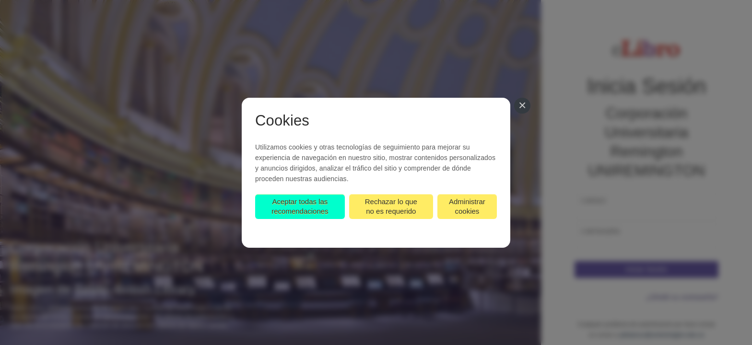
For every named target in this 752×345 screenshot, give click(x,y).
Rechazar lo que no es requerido (391, 206)
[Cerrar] (522, 106)
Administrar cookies (467, 206)
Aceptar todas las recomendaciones (299, 206)
